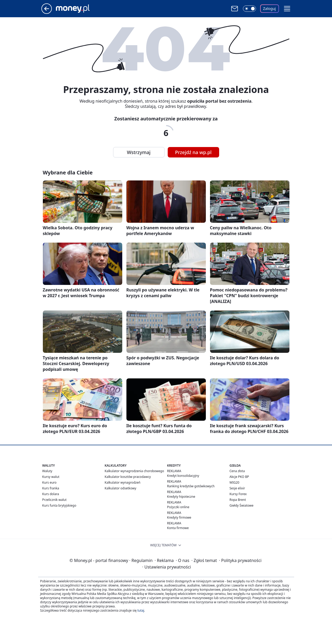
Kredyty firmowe (179, 517)
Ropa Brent (238, 499)
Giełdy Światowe (242, 505)
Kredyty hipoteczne (181, 496)
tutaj (140, 610)
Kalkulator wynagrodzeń (123, 482)
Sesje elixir (237, 488)
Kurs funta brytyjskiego (59, 505)
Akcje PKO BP (239, 476)
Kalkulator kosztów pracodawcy (128, 476)
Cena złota (237, 471)
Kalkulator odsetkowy (120, 488)
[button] (287, 8)
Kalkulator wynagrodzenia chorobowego (134, 471)
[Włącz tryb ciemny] (249, 8)
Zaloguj (269, 8)
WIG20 (235, 482)
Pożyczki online (178, 507)
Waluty (47, 471)
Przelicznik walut (54, 499)
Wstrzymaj (138, 152)
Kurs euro (49, 482)
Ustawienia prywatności (166, 567)
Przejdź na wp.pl (193, 152)
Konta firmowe (178, 528)
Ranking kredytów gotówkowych (191, 486)
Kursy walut (51, 476)
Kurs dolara (50, 494)
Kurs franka (50, 488)
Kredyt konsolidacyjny (183, 475)
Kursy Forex (238, 494)
